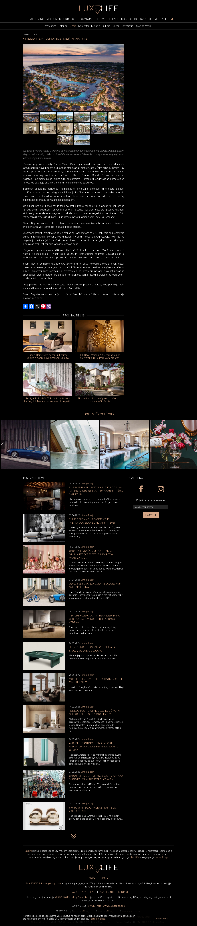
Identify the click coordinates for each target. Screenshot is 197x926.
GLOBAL (93, 878)
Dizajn (73, 26)
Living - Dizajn (87, 483)
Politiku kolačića (97, 919)
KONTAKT (123, 892)
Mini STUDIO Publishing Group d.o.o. (43, 883)
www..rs (94, 906)
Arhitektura (50, 26)
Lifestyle (100, 19)
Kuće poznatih (143, 26)
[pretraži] (172, 19)
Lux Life (28, 851)
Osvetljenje (127, 26)
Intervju (140, 19)
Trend (113, 19)
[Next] (121, 77)
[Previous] (25, 77)
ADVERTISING (88, 892)
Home (30, 19)
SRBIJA (105, 878)
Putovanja (84, 19)
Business (125, 19)
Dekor (116, 26)
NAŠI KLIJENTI (107, 892)
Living (39, 19)
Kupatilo (95, 26)
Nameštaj (83, 26)
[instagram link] (161, 489)
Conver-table (158, 19)
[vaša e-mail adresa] (150, 507)
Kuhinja (106, 26)
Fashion (51, 19)
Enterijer (62, 26)
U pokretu (66, 19)
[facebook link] (141, 489)
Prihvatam (162, 918)
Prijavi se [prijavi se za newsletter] (151, 515)
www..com (114, 906)
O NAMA (73, 892)
